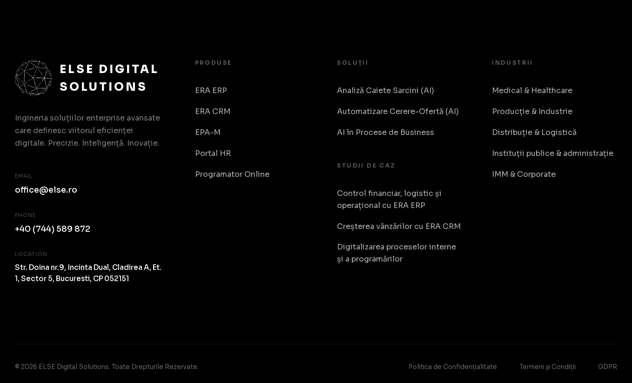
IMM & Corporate (524, 174)
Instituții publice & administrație (552, 153)
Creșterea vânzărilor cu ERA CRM (399, 226)
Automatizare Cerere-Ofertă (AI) (398, 111)
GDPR (607, 367)
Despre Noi (562, 18)
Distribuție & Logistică (534, 132)
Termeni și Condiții (547, 367)
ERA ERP (211, 90)
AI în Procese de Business (385, 132)
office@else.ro (46, 190)
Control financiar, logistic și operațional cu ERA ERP (389, 199)
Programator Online (232, 174)
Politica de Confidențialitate (453, 367)
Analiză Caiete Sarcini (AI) (385, 90)
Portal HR (213, 153)
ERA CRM (212, 111)
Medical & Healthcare (532, 90)
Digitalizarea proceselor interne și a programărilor (396, 253)
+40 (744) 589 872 (52, 229)
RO (607, 18)
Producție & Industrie (532, 111)
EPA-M (208, 132)
